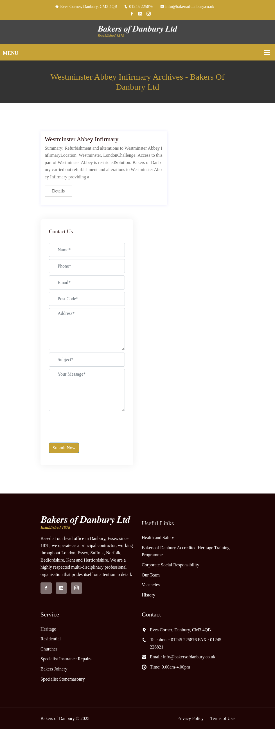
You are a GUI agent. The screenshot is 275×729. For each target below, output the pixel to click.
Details (58, 191)
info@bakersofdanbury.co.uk (187, 6)
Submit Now (64, 447)
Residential (50, 638)
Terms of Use (222, 718)
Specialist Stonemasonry (62, 679)
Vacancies (151, 584)
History (148, 595)
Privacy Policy (190, 718)
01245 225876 (138, 6)
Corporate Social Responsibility (170, 564)
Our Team (151, 575)
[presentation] (91, 424)
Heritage (48, 629)
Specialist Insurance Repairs (65, 658)
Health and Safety (158, 537)
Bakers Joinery (53, 669)
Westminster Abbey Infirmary (81, 139)
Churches (48, 649)
